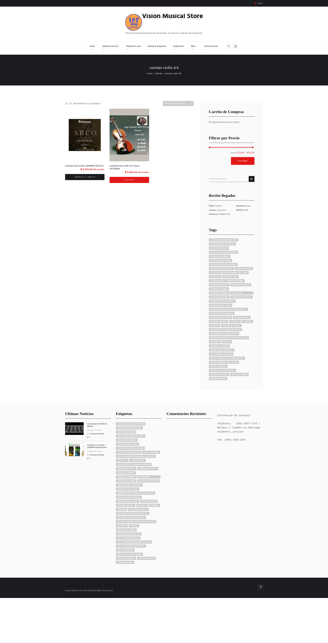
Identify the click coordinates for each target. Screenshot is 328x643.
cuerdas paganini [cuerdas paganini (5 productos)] (219, 297)
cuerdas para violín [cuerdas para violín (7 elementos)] (128, 489)
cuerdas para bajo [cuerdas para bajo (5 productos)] (241, 297)
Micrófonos (241, 206)
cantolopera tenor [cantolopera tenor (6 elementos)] (127, 444)
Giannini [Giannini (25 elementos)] (121, 509)
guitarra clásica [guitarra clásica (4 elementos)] (138, 509)
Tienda (159, 73)
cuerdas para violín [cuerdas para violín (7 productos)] (220, 305)
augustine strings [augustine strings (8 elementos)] (127, 440)
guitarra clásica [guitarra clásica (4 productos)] (231, 325)
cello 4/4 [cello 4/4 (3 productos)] (215, 276)
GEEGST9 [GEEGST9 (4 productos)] (235, 321)
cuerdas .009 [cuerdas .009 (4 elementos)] (137, 460)
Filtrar (242, 161)
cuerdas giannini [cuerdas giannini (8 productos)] (218, 289)
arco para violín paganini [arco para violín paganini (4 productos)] (223, 252)
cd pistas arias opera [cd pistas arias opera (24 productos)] (221, 268)
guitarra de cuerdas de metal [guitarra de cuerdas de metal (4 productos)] (225, 329)
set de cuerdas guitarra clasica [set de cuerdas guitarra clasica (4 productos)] (226, 358)
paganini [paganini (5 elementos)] (122, 526)
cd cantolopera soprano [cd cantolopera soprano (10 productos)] (223, 264)
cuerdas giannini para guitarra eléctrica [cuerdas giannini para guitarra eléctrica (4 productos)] (226, 293)
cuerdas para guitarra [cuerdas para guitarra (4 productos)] (222, 301)
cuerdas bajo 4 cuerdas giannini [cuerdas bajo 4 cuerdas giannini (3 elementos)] (134, 464)
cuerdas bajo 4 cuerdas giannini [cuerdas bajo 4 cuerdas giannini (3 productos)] (226, 280)
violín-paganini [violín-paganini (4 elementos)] (125, 562)
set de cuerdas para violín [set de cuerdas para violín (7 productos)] (223, 362)
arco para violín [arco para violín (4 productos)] (218, 248)
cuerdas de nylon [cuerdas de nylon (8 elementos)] (148, 468)
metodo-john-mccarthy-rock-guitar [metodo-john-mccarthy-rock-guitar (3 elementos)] (136, 521)
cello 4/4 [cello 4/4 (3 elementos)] (122, 460)
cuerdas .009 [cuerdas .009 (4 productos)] (230, 276)
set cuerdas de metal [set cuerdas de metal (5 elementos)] (128, 538)
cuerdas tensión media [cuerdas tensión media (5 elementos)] (129, 497)
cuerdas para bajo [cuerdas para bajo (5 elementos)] (148, 481)
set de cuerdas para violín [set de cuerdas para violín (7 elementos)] (131, 546)
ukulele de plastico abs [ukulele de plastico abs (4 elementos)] (129, 554)
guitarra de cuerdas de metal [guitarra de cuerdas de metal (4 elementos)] (133, 513)
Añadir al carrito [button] (85, 177)
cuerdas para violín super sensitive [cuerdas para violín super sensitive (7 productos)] (228, 309)
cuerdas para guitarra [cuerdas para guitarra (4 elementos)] (129, 485)
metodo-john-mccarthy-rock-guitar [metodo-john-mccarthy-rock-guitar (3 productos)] (228, 337)
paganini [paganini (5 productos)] (214, 342)
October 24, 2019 (94, 430)
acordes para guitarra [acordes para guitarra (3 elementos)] (129, 428)
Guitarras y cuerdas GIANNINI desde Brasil (97, 446)
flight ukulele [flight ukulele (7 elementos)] (149, 501)
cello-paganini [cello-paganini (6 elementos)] (151, 452)
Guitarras (213, 214)
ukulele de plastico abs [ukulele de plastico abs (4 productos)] (222, 370)
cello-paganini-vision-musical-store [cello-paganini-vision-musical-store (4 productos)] (228, 272)
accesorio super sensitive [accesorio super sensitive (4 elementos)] (131, 424)
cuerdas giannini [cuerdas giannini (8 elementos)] (126, 473)
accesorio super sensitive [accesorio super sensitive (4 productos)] (223, 240)
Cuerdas (213, 210)
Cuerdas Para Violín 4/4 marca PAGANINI (124, 167)
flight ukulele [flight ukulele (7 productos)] (242, 317)
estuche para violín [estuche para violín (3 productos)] (220, 317)
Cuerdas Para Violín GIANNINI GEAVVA (84, 166)
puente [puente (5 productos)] (226, 342)
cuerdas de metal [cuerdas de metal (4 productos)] (219, 285)
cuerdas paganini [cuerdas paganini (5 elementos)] (126, 481)
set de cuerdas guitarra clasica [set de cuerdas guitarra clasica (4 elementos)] (134, 542)
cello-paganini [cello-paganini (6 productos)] (244, 268)
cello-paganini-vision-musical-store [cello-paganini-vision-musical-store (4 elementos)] (136, 456)
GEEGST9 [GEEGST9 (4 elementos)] (142, 505)
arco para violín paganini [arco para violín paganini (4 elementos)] (131, 436)
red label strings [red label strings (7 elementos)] (126, 530)
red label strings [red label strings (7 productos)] (219, 346)
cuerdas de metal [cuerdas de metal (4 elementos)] (126, 468)
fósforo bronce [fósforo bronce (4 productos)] (218, 321)
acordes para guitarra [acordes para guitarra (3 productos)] (222, 244)
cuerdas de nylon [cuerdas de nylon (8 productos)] (241, 285)
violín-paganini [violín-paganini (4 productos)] (218, 378)
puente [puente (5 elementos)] (133, 526)
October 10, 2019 (94, 451)
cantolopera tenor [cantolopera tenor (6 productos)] (220, 260)
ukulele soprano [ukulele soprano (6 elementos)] (126, 558)
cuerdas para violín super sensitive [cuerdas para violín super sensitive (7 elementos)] (136, 493)
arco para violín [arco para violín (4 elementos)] (126, 432)
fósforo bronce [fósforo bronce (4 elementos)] (126, 505)
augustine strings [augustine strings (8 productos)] (219, 256)
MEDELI (239, 210)
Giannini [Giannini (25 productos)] (214, 325)
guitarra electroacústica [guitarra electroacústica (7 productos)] (223, 333)
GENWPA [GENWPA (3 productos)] (247, 321)
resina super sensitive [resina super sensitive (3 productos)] (221, 350)
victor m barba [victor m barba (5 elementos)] (146, 558)
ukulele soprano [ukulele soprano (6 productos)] (218, 374)
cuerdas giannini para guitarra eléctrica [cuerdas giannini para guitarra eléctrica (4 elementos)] (134, 477)
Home (150, 73)
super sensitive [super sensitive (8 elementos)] (125, 550)
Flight (211, 206)
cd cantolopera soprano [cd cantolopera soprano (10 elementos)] (130, 448)
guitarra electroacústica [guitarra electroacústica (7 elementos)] (131, 517)
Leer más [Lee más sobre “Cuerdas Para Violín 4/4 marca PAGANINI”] (129, 180)
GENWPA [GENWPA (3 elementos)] (154, 505)
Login (260, 3)
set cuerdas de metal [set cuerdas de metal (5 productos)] (221, 354)
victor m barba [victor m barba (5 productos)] (239, 374)
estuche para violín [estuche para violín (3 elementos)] (127, 501)
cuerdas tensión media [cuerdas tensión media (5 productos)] (221, 313)
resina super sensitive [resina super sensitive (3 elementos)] (129, 534)
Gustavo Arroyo (97, 433)
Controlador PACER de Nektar (97, 425)
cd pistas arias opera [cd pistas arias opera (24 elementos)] (128, 452)
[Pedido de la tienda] (178, 103)
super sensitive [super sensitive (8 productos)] (218, 366)
